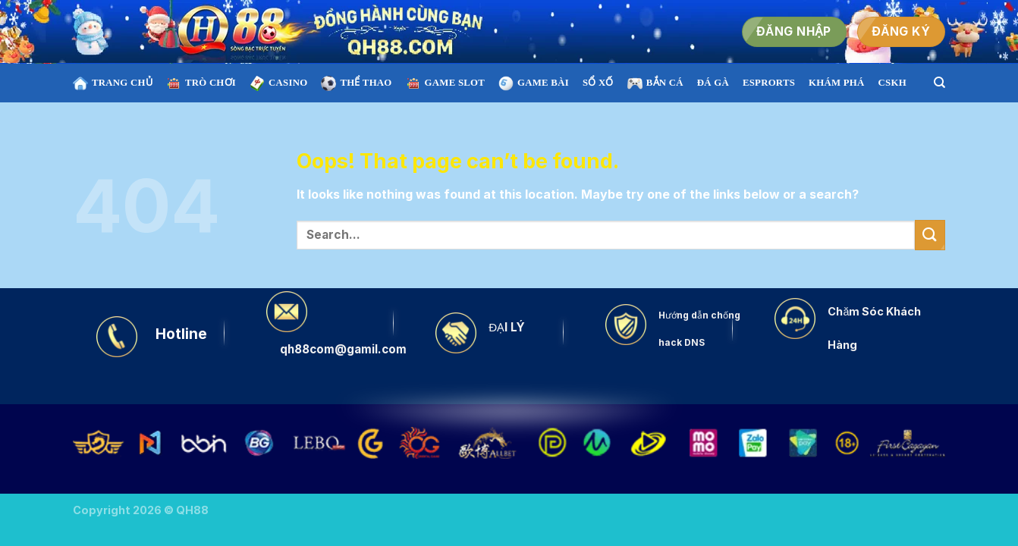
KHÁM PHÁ (837, 82)
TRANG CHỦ (112, 83)
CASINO (278, 83)
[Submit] (930, 234)
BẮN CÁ (655, 83)
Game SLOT (445, 83)
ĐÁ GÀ (713, 82)
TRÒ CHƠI (201, 83)
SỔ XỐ (598, 82)
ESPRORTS (769, 82)
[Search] (939, 82)
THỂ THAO (356, 83)
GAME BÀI (533, 83)
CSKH (892, 82)
